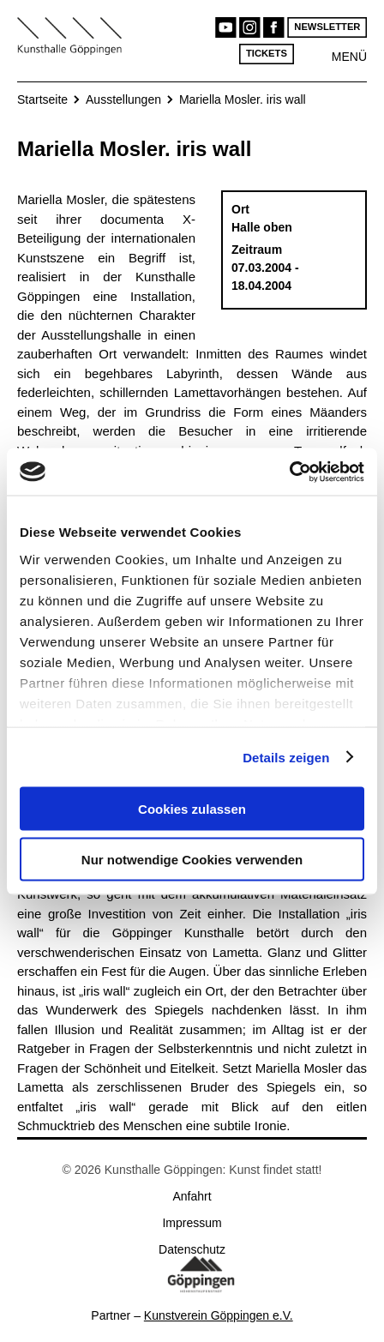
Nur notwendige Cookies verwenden (192, 859)
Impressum (191, 1223)
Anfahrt (191, 1196)
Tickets (266, 53)
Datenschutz (192, 1249)
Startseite (42, 99)
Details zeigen (286, 756)
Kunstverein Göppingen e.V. (218, 1315)
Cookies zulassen (192, 809)
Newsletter (327, 27)
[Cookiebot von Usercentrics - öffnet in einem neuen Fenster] (289, 471)
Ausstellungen (123, 99)
